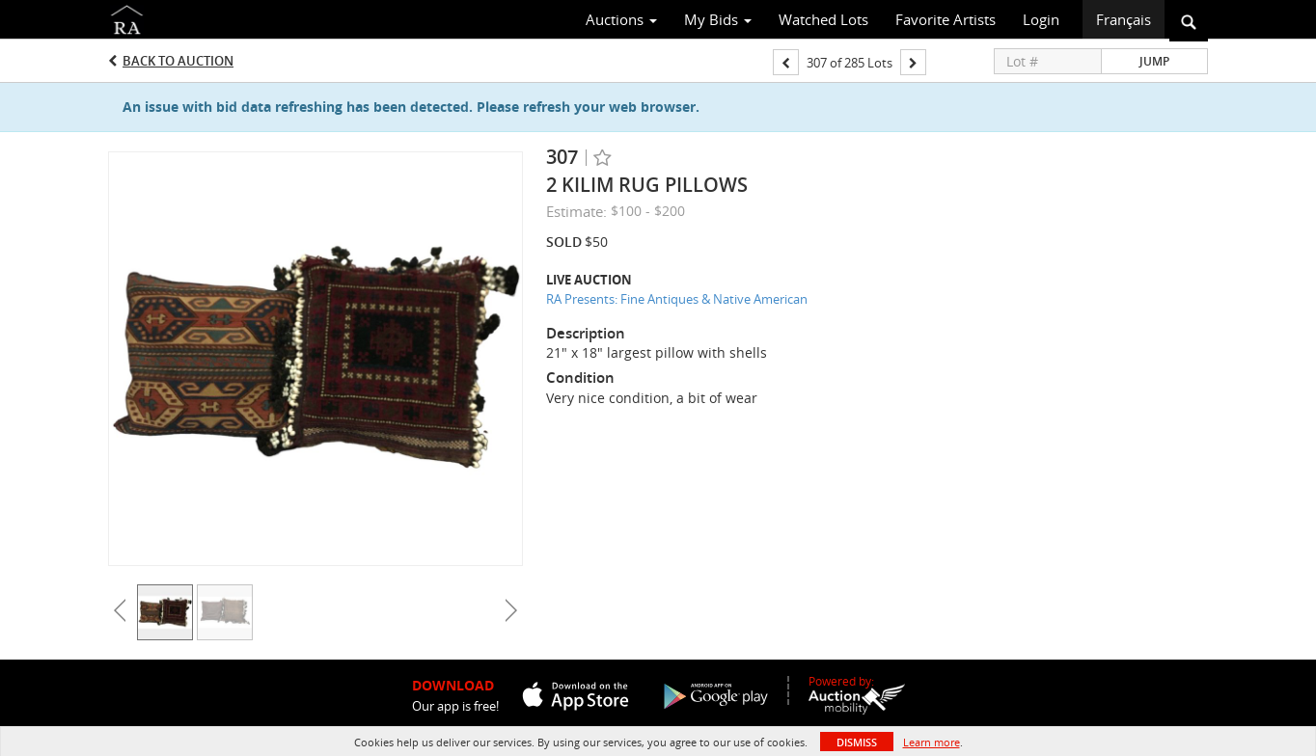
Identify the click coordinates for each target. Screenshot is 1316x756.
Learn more (931, 742)
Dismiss (856, 742)
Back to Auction (178, 60)
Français (1123, 19)
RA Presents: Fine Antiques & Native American (677, 299)
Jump (1154, 61)
